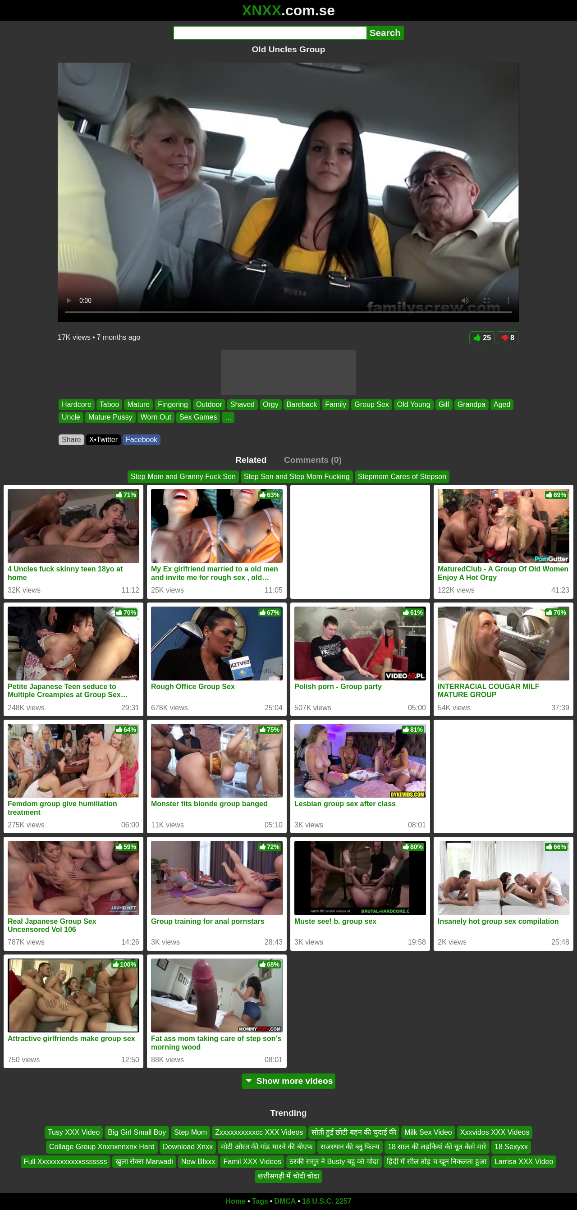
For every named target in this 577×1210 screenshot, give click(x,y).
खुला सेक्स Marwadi (144, 1161)
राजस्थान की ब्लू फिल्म (350, 1147)
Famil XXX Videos (252, 1161)
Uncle (71, 417)
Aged (502, 404)
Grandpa (471, 404)
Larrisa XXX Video (524, 1161)
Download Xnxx (188, 1147)
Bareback (302, 404)
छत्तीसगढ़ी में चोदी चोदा (288, 1176)
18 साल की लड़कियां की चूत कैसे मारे (437, 1147)
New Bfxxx (198, 1161)
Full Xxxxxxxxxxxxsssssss (65, 1161)
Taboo (109, 404)
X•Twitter (103, 439)
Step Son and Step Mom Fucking (297, 476)
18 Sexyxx (511, 1147)
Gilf (444, 404)
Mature (138, 404)
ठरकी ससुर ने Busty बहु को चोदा (334, 1161)
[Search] (269, 33)
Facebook (141, 439)
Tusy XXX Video (74, 1132)
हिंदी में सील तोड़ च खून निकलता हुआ (436, 1161)
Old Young (413, 404)
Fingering (173, 404)
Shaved (242, 404)
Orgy (271, 404)
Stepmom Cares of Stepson (402, 476)
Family (335, 404)
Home (236, 1201)
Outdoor (209, 404)
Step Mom (190, 1132)
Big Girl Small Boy (137, 1132)
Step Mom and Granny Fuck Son (183, 476)
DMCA (285, 1201)
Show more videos (288, 1081)
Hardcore (77, 404)
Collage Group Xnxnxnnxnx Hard (102, 1147)
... (228, 417)
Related (250, 460)
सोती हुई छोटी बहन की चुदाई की (354, 1132)
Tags (260, 1201)
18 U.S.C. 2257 (326, 1201)
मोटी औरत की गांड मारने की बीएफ (266, 1147)
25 (482, 338)
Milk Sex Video (428, 1132)
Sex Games (198, 417)
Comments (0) (313, 460)
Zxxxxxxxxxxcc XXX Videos (259, 1132)
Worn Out (156, 417)
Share (71, 439)
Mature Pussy (110, 417)
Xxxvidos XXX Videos (495, 1132)
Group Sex (371, 404)
